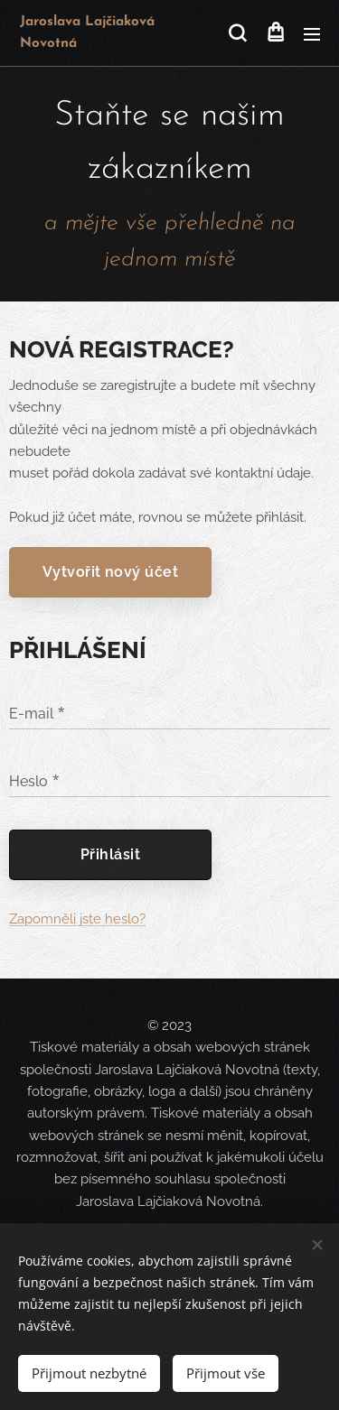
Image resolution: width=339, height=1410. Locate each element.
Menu (312, 34)
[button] (237, 33)
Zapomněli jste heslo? (77, 918)
